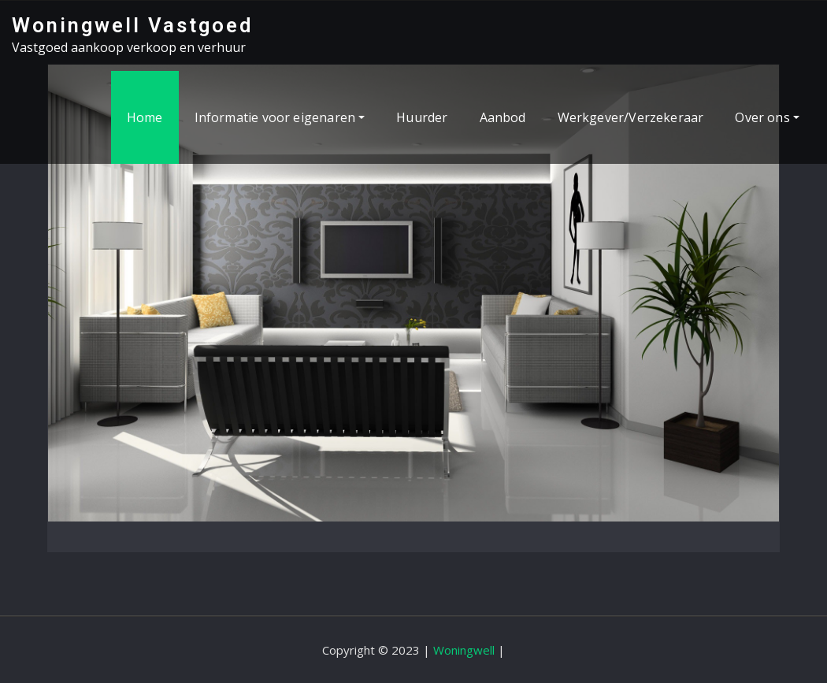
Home (145, 117)
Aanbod (503, 117)
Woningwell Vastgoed (132, 25)
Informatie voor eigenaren (280, 117)
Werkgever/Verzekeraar (631, 117)
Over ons (767, 117)
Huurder (421, 117)
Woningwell (464, 650)
